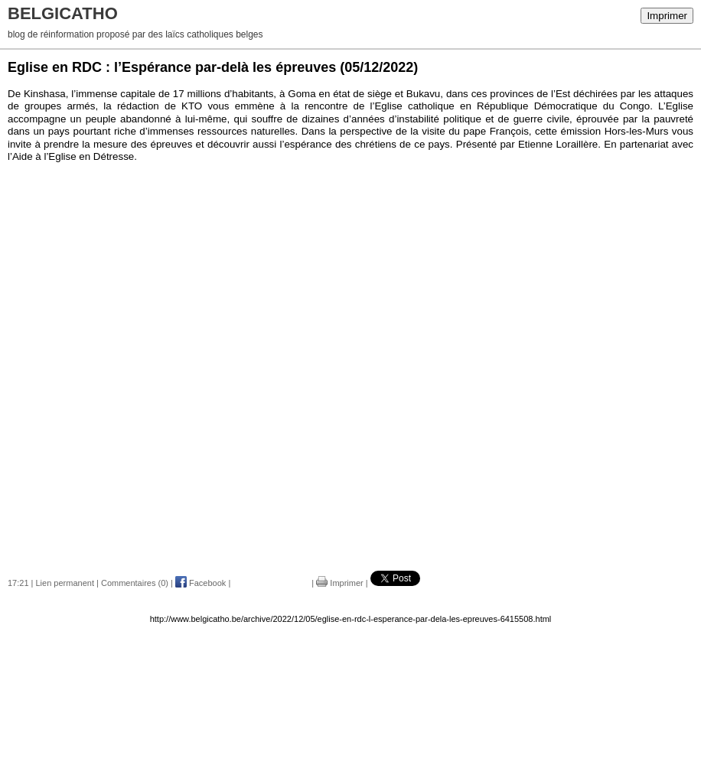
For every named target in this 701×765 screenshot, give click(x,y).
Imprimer (667, 15)
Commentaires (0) (134, 583)
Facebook (200, 583)
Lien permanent (65, 583)
